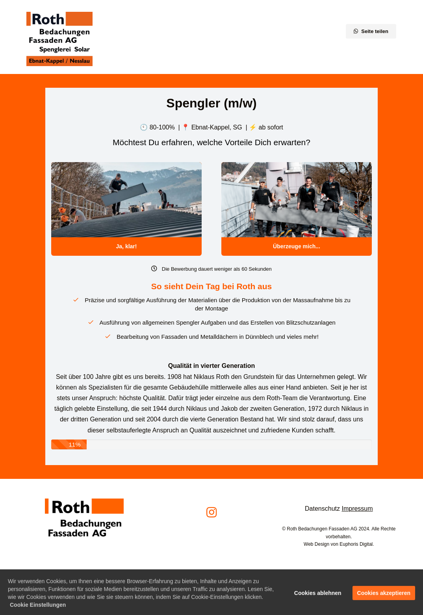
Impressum (357, 508)
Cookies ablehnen (317, 596)
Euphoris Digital (356, 544)
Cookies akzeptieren (383, 596)
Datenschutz (322, 508)
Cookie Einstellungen (38, 607)
